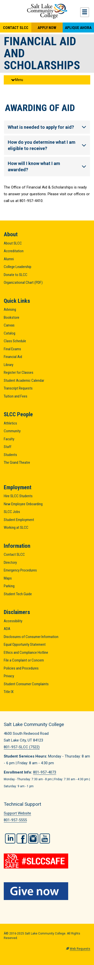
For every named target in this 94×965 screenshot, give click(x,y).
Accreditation (14, 251)
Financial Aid (13, 356)
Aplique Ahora (78, 28)
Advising (10, 309)
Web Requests (80, 948)
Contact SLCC (15, 28)
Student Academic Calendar (24, 380)
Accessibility (13, 621)
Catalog (9, 333)
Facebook (22, 839)
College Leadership (17, 266)
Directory (10, 562)
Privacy (9, 676)
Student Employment (19, 520)
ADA (7, 628)
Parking (9, 586)
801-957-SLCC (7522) (22, 747)
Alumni (9, 259)
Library (8, 364)
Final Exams (12, 349)
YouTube (45, 839)
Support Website (17, 813)
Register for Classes (18, 372)
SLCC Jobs (12, 512)
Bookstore (11, 317)
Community (12, 431)
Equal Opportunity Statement (25, 644)
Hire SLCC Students (18, 496)
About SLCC (13, 243)
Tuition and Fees (15, 396)
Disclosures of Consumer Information (31, 636)
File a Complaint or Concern (24, 660)
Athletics (10, 423)
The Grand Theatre (17, 462)
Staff (7, 446)
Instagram (33, 839)
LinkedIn (10, 839)
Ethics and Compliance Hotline (26, 652)
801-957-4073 (44, 772)
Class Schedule (15, 341)
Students (10, 454)
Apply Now (47, 28)
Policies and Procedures (21, 668)
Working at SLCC (16, 527)
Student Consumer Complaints (26, 684)
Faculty (9, 439)
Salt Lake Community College (47, 11)
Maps (8, 578)
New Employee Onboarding (23, 504)
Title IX (9, 692)
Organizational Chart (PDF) (23, 282)
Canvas (9, 325)
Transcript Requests (18, 388)
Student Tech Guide (18, 594)
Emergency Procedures (20, 570)
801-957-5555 (15, 820)
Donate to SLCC (15, 274)
